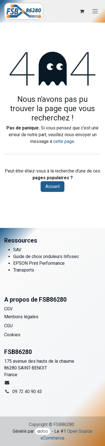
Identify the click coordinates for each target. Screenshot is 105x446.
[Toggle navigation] (95, 11)
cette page (63, 141)
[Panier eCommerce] (81, 11)
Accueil (52, 186)
